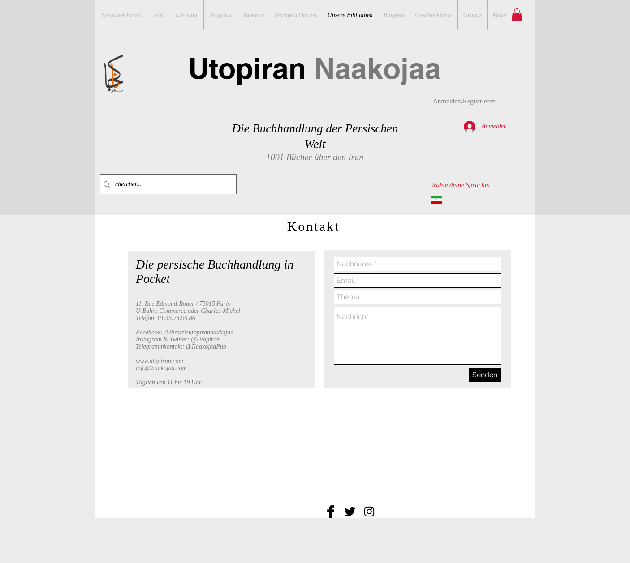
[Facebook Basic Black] (330, 511)
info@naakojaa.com (161, 368)
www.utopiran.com (159, 361)
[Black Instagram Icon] (369, 511)
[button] (516, 14)
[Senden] (485, 375)
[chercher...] (166, 184)
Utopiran (314, 68)
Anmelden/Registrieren (464, 101)
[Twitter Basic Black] (350, 511)
